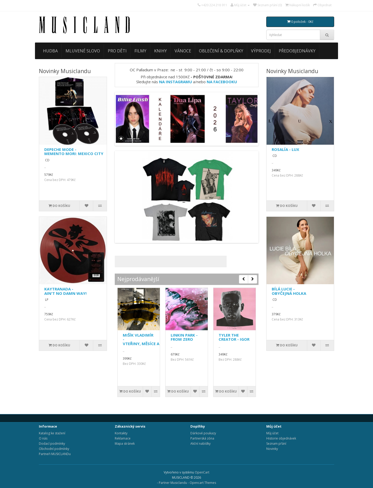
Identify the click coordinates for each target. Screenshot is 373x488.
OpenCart (202, 472)
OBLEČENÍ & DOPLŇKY (221, 51)
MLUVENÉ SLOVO (83, 51)
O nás (43, 438)
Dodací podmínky (52, 443)
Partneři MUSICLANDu (55, 454)
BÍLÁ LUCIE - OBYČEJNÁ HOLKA (289, 291)
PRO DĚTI (117, 51)
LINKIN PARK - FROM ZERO (184, 337)
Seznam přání (276, 443)
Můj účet (272, 433)
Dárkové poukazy (203, 433)
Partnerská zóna (202, 438)
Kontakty (121, 433)
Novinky (272, 449)
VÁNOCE (183, 51)
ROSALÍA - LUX (285, 149)
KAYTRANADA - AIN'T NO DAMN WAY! (65, 291)
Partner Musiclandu (173, 482)
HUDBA (50, 51)
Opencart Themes (203, 482)
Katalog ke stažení (52, 433)
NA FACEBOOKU (222, 81)
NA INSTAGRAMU (175, 81)
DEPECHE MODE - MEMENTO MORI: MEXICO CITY (73, 151)
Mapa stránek (125, 443)
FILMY (140, 51)
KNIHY (160, 51)
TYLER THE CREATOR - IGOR (234, 337)
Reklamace (123, 438)
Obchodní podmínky (54, 449)
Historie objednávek (281, 438)
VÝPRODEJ (261, 51)
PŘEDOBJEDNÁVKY (297, 51)
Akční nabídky (200, 443)
